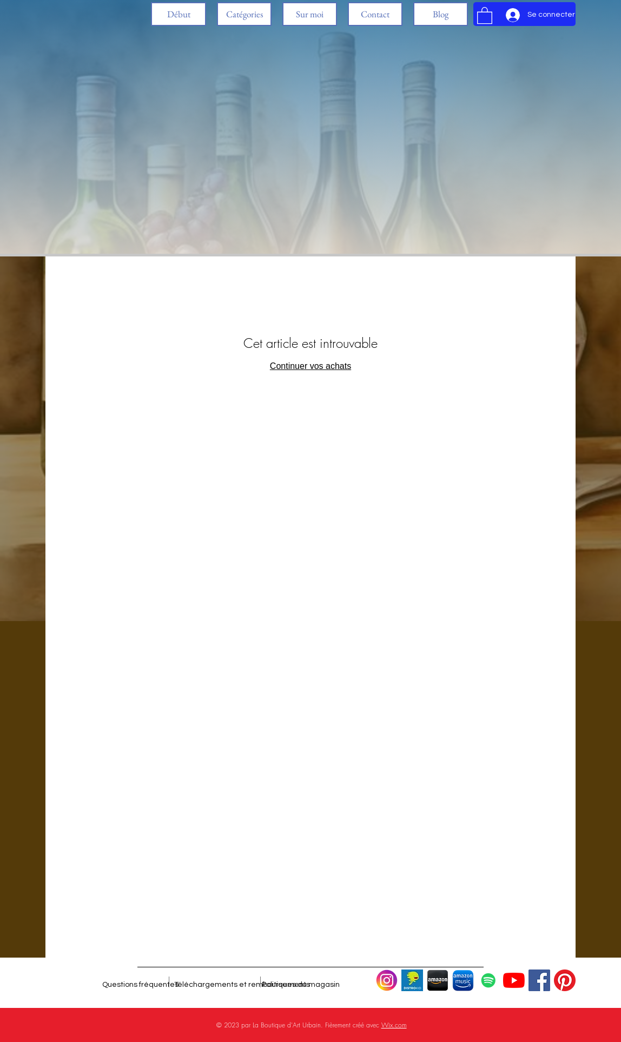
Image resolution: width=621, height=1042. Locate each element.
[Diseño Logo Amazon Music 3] (463, 980)
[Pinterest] (565, 980)
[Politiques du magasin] (301, 984)
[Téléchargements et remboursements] (242, 984)
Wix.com (394, 1025)
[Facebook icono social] (539, 980)
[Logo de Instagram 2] (387, 980)
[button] (244, 14)
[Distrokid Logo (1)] (412, 980)
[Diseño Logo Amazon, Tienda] (437, 980)
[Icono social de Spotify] (488, 980)
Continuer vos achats (310, 366)
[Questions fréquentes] (140, 984)
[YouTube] (514, 980)
